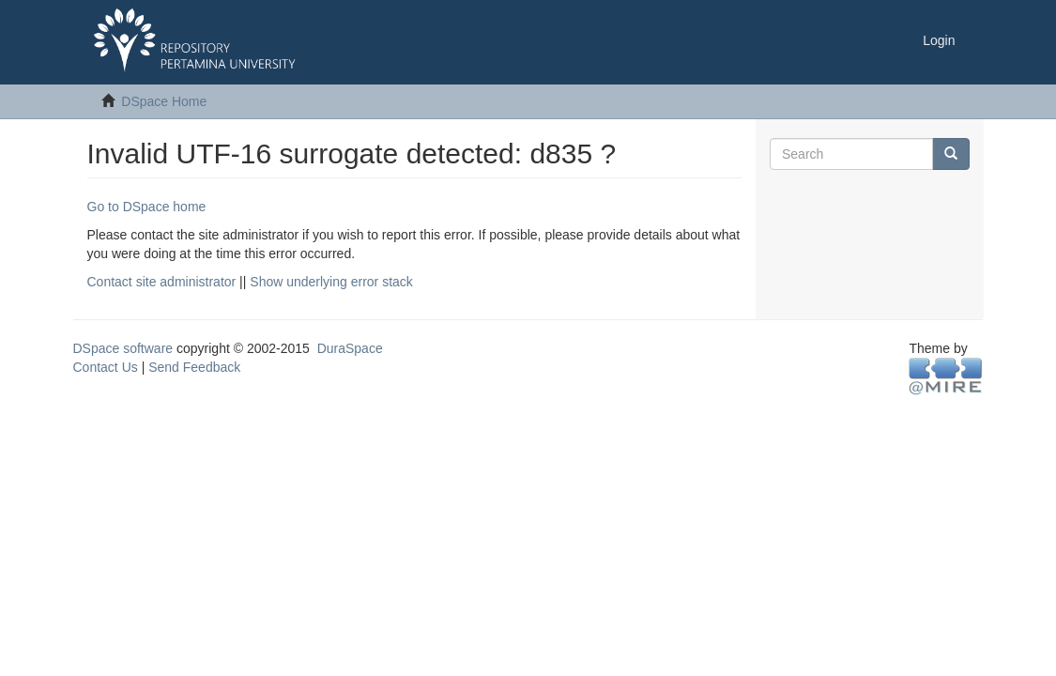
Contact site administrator (162, 281)
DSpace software (123, 348)
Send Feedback (194, 367)
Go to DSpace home (147, 206)
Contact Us (105, 367)
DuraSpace (350, 348)
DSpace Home (164, 101)
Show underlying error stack (331, 281)
